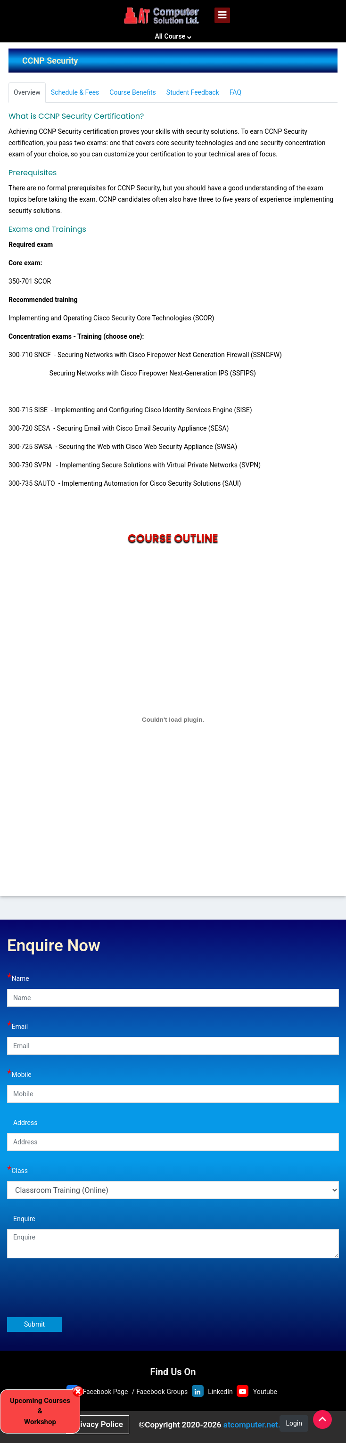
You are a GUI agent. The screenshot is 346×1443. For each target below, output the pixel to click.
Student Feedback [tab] (192, 92)
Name (18, 977)
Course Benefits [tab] (132, 92)
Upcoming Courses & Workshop (40, 1411)
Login (294, 1423)
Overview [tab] (27, 92)
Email (17, 1025)
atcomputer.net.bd (256, 1424)
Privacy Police (97, 1424)
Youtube (265, 1391)
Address (22, 1121)
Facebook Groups (162, 1391)
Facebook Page (105, 1391)
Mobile (19, 1073)
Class (17, 1169)
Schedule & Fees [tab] (75, 92)
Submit (34, 1324)
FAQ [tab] (235, 92)
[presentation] (78, 1290)
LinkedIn (220, 1391)
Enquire (21, 1217)
